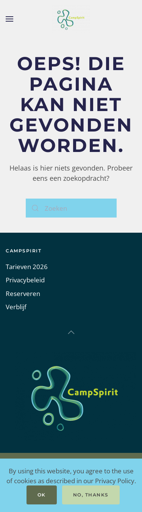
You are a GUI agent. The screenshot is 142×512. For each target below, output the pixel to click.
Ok (41, 495)
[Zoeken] (71, 208)
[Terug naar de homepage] (71, 19)
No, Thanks (91, 495)
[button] (9, 19)
